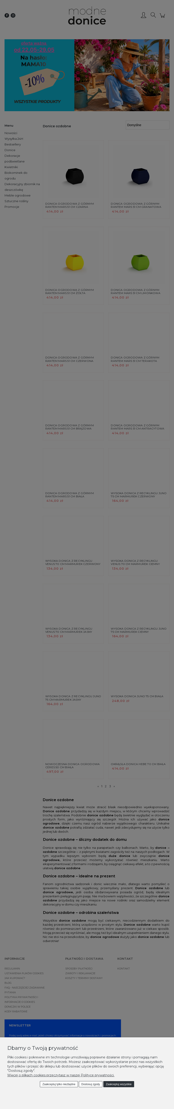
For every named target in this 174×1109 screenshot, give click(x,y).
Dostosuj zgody (90, 1084)
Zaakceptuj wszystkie (118, 1084)
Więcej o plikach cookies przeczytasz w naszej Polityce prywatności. (60, 1075)
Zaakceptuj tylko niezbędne (58, 1084)
